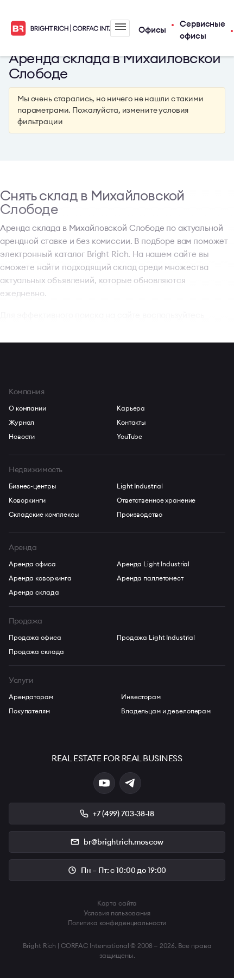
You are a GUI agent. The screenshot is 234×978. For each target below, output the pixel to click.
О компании (27, 408)
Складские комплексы (44, 514)
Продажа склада (36, 651)
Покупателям (29, 711)
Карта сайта (117, 903)
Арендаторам (31, 697)
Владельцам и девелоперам (166, 711)
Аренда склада (34, 592)
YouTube (129, 436)
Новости (22, 436)
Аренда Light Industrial (153, 564)
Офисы (152, 30)
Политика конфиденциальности (117, 923)
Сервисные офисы (202, 30)
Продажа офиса (35, 637)
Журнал (21, 422)
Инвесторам (141, 697)
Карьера (131, 408)
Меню (120, 26)
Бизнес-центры (32, 486)
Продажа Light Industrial (156, 637)
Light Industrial (140, 486)
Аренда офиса (32, 564)
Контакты (131, 422)
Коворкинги (27, 500)
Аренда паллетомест (150, 578)
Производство (139, 514)
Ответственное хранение (156, 500)
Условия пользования (117, 913)
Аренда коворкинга (40, 578)
